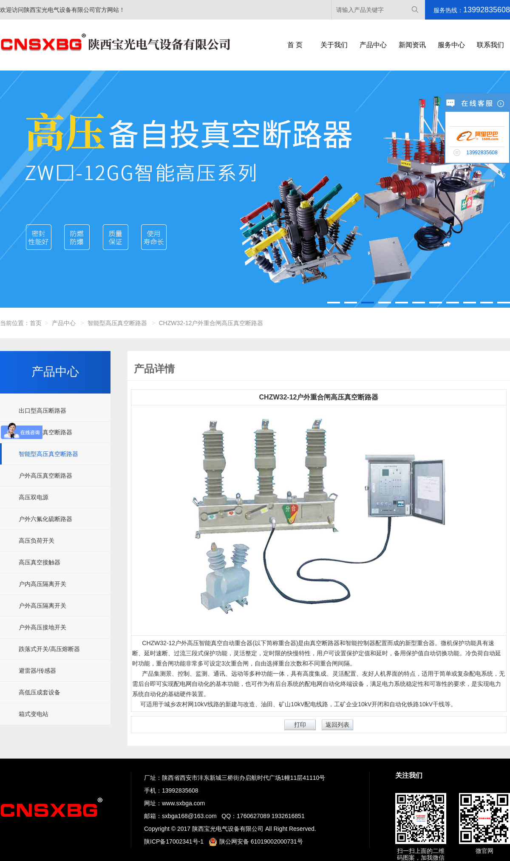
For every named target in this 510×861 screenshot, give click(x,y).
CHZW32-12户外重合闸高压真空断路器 (211, 323)
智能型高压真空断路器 (117, 323)
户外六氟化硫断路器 (45, 518)
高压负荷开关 (36, 540)
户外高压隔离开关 (42, 605)
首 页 (295, 44)
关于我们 (334, 44)
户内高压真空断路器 (45, 432)
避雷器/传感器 (37, 670)
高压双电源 (33, 497)
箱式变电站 (33, 714)
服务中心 (451, 44)
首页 (36, 323)
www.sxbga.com (183, 803)
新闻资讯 (412, 44)
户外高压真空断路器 (45, 475)
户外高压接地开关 (42, 627)
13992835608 (180, 790)
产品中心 (373, 44)
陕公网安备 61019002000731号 (256, 841)
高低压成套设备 (39, 692)
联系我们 (490, 44)
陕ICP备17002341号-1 (174, 841)
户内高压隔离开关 (42, 584)
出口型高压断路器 (42, 410)
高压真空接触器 (39, 562)
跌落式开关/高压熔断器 (49, 649)
